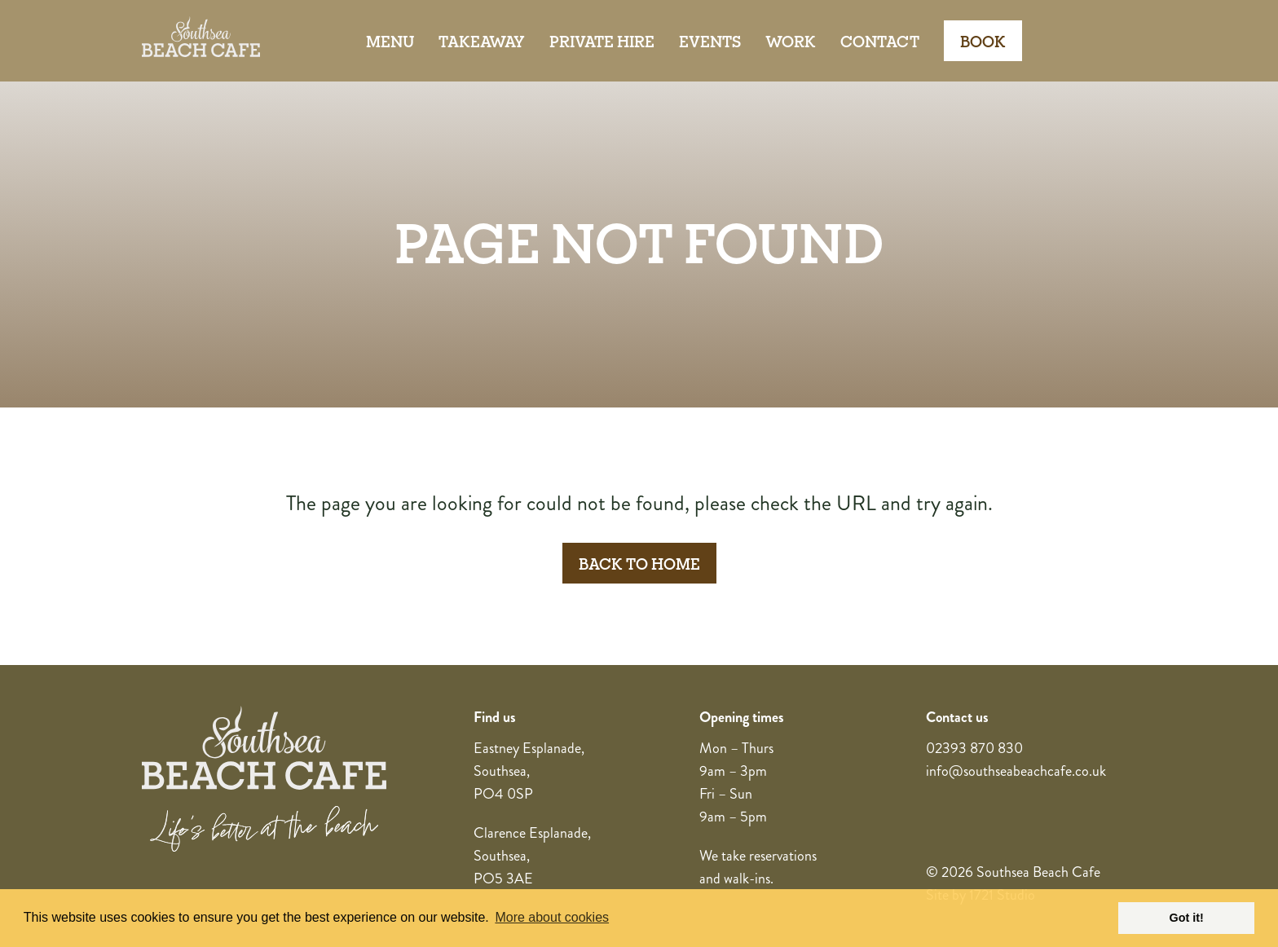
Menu (390, 41)
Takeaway (481, 41)
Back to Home (639, 563)
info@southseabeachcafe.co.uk (1016, 771)
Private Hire (601, 41)
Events (710, 41)
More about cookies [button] (552, 917)
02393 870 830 (974, 748)
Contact (879, 41)
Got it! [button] (1187, 917)
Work (790, 41)
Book (983, 41)
